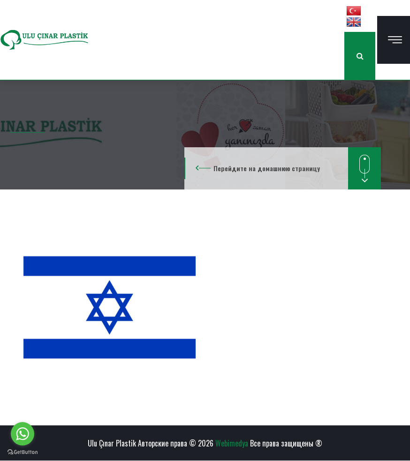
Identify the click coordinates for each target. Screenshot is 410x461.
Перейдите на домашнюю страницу (266, 168)
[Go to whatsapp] (22, 434)
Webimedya (231, 443)
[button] (354, 10)
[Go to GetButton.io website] (23, 451)
